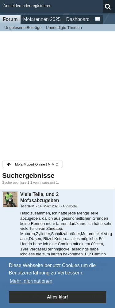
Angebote (70, 206)
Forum (10, 19)
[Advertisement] (57, 95)
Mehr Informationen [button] (31, 281)
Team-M (27, 206)
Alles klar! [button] (57, 296)
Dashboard (78, 19)
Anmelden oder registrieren (27, 5)
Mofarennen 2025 (42, 19)
